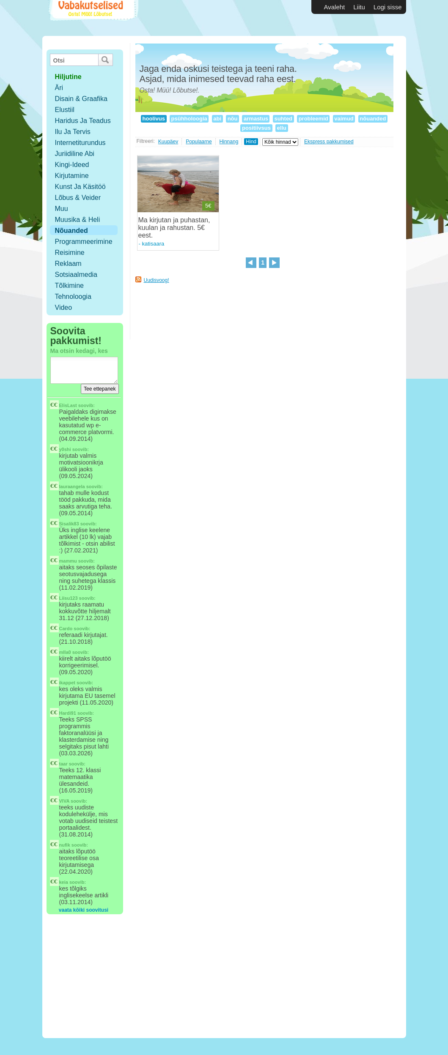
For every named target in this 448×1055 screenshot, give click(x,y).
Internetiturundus (80, 142)
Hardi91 (67, 713)
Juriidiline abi (74, 153)
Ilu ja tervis (73, 131)
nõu (232, 118)
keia (63, 882)
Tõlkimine (69, 285)
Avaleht (334, 7)
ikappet (67, 682)
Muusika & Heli (77, 219)
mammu (68, 560)
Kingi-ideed (72, 164)
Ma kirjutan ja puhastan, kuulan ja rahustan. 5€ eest (174, 227)
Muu (61, 208)
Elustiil (64, 109)
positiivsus (256, 128)
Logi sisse (388, 7)
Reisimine (70, 252)
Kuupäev (168, 142)
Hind (251, 142)
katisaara (153, 244)
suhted (283, 118)
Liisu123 (68, 598)
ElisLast (68, 405)
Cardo (66, 628)
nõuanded (373, 118)
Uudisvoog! (156, 280)
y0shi (65, 449)
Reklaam (68, 263)
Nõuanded (71, 230)
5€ (208, 205)
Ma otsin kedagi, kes (79, 350)
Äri (59, 87)
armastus (255, 118)
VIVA (64, 801)
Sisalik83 (69, 523)
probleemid (313, 118)
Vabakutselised (92, 18)
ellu (281, 128)
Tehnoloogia (73, 296)
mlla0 (65, 652)
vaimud (344, 118)
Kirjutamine (72, 175)
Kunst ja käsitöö (80, 186)
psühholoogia (189, 118)
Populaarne (199, 142)
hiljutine (68, 76)
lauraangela (72, 486)
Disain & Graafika (81, 98)
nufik (64, 844)
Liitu (359, 7)
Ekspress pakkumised (329, 142)
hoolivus (154, 118)
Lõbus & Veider (78, 197)
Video (63, 307)
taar (63, 763)
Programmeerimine (84, 241)
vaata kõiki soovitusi (83, 910)
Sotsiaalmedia (76, 274)
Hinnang (229, 142)
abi (217, 118)
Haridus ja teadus (83, 120)
